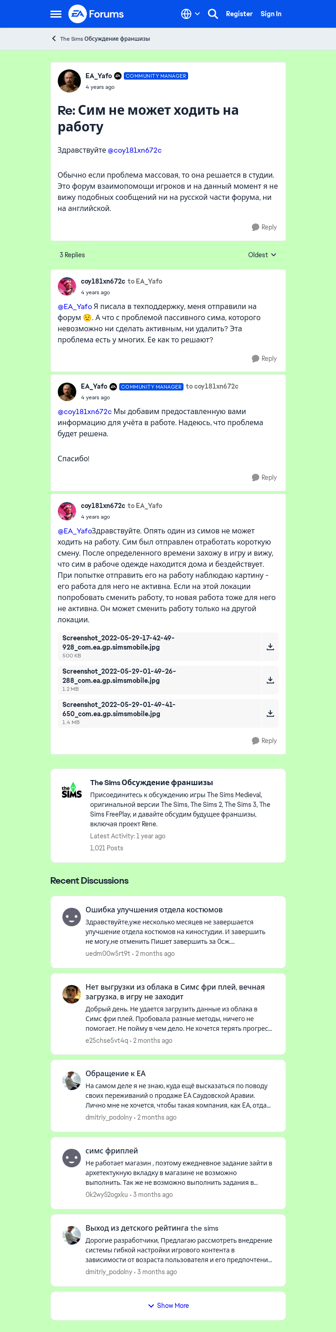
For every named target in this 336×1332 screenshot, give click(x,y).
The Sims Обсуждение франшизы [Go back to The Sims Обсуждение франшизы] (100, 39)
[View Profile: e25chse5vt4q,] (71, 994)
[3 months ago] (151, 1195)
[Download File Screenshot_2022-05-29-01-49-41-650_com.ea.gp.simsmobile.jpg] (270, 713)
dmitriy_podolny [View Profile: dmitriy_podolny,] (109, 1117)
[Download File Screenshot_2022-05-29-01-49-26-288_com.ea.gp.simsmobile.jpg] (270, 680)
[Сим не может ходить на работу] (137, 87)
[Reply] (264, 227)
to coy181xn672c (212, 386)
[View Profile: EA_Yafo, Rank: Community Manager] (69, 81)
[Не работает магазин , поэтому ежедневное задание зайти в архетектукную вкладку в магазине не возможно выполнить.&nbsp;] (180, 1173)
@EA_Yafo (75, 306)
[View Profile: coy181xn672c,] (67, 286)
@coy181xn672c (135, 150)
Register (239, 14)
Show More (168, 1305)
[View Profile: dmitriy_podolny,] (71, 1081)
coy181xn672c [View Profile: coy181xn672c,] (103, 281)
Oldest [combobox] (262, 255)
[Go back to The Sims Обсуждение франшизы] (183, 783)
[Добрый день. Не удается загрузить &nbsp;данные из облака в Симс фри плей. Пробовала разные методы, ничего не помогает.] (180, 1018)
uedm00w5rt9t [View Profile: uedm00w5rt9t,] (108, 953)
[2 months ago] (153, 954)
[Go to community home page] (96, 14)
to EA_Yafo (145, 281)
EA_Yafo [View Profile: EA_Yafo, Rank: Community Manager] (99, 76)
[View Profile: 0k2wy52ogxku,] (71, 1158)
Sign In (271, 14)
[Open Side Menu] (56, 14)
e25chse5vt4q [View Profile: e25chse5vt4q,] (107, 1040)
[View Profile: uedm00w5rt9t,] (71, 917)
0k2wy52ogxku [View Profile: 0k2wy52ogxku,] (107, 1194)
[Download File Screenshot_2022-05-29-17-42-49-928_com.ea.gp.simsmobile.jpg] (270, 646)
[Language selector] (190, 14)
